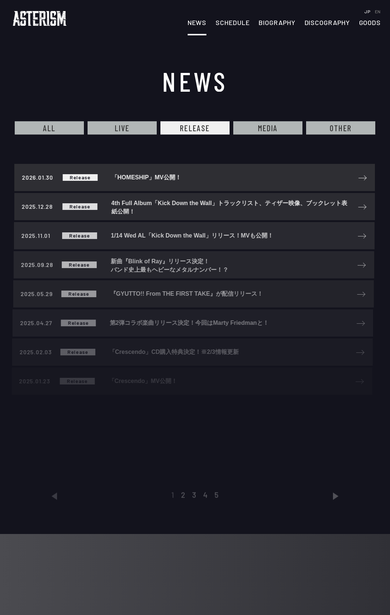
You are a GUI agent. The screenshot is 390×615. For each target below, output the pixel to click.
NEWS (197, 23)
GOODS (370, 23)
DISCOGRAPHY (327, 23)
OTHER (341, 128)
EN (378, 11)
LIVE (122, 128)
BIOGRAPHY (277, 23)
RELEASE (195, 128)
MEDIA (268, 128)
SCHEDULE (232, 23)
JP (367, 11)
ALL (49, 128)
